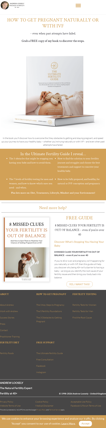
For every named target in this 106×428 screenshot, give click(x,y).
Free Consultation (45, 359)
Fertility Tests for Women (84, 305)
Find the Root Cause (82, 317)
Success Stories (7, 317)
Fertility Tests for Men (82, 311)
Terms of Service (55, 410)
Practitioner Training (10, 336)
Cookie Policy (41, 401)
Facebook (41, 366)
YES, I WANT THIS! (79, 284)
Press (2, 324)
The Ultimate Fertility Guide (49, 353)
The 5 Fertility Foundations (49, 311)
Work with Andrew (9, 311)
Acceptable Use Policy (81, 401)
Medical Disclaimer (44, 405)
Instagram (41, 372)
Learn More (68, 423)
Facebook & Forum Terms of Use (86, 405)
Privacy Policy (6, 401)
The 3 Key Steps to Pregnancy (50, 305)
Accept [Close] (85, 423)
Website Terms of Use (10, 405)
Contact (4, 330)
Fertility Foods (7, 353)
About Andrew (7, 305)
